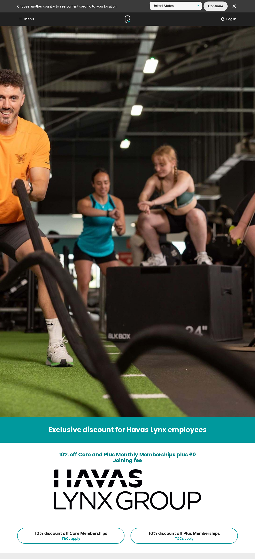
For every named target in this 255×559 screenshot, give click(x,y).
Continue (215, 6)
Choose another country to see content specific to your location (67, 6)
